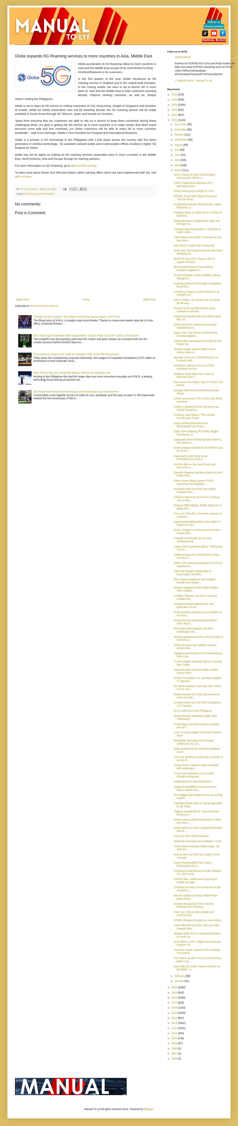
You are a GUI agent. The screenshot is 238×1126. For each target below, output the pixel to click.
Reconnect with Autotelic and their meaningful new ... (193, 630)
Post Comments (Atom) (44, 305)
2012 (174, 1028)
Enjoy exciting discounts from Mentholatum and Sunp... (191, 425)
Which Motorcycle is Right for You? (194, 191)
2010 (174, 1038)
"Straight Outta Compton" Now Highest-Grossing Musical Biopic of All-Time (76, 316)
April (177, 165)
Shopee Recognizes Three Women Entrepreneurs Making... (194, 905)
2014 (174, 1017)
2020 (174, 987)
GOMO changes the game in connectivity (197, 920)
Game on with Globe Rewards (191, 835)
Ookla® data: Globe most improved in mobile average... (195, 881)
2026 (174, 94)
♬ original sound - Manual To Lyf (193, 80)
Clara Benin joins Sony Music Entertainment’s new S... (191, 458)
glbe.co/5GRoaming (83, 165)
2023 (174, 109)
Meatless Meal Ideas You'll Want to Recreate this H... (194, 375)
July (177, 149)
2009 (174, 1043)
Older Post (149, 299)
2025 (174, 99)
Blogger (148, 1109)
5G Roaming (31, 194)
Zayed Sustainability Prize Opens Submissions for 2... (193, 864)
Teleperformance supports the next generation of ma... (194, 605)
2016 (174, 1007)
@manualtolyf (183, 57)
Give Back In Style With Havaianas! (194, 245)
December (180, 124)
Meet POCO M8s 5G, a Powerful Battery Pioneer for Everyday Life (71, 372)
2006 (174, 1058)
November (180, 129)
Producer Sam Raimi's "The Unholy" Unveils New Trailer (195, 416)
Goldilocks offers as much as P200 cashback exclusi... (194, 367)
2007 (174, 1053)
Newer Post (22, 299)
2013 (174, 1022)
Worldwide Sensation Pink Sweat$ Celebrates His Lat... (193, 742)
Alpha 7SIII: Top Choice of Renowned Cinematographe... (195, 334)
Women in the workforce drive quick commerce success (194, 310)
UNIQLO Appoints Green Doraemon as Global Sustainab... (196, 408)
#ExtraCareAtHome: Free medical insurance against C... (193, 268)
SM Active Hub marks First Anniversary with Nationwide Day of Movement (76, 391)
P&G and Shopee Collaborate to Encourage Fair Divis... (192, 573)
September (181, 139)
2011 (174, 1033)
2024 (174, 104)
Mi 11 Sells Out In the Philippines (193, 710)
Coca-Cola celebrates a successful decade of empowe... (194, 775)
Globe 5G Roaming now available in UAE (197, 841)
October (179, 134)
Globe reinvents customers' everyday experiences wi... (195, 326)
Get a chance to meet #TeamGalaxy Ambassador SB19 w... (194, 176)
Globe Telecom (47, 194)
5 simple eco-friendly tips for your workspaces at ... (193, 540)
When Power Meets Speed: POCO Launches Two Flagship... (194, 482)
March (178, 170)
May (177, 159)
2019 (174, 992)
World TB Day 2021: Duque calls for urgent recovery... (194, 260)
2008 (174, 1048)
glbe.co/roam (23, 176)
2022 (174, 114)
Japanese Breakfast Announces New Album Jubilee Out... (195, 788)
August (178, 144)
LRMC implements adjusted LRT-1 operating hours (194, 184)
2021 (174, 120)
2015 (174, 1012)
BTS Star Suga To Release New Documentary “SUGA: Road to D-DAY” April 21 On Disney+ (86, 335)
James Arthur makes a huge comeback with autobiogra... (196, 767)
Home (86, 299)
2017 (174, 1002)
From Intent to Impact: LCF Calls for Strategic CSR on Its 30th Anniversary (76, 354)
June (177, 154)
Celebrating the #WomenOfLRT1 (193, 781)
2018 (174, 997)
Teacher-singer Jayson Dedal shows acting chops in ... (195, 351)
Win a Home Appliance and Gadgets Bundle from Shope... (195, 581)
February (180, 975)
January (179, 980)
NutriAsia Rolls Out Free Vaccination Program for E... (195, 490)
